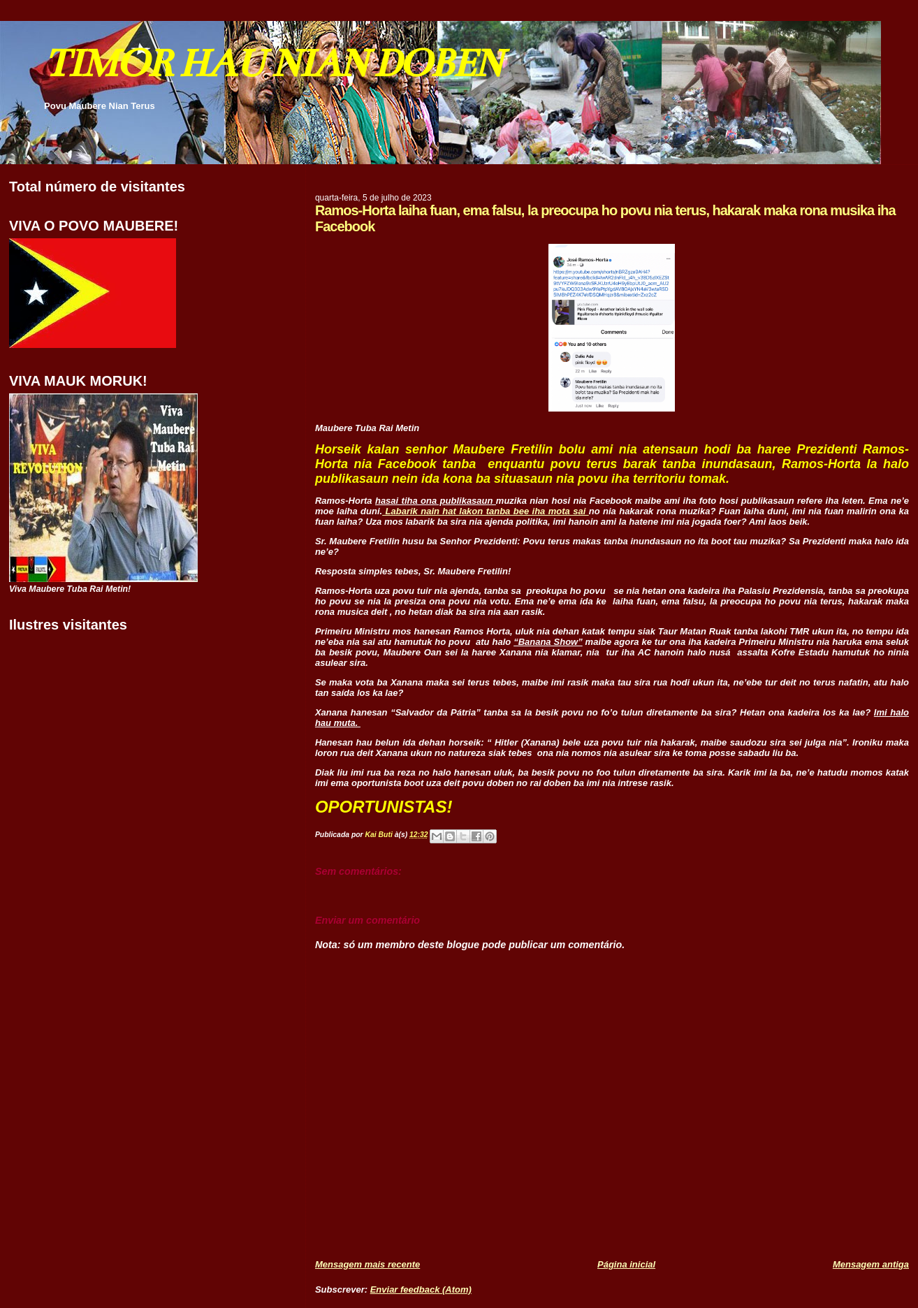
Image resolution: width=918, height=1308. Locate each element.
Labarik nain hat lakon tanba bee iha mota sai (485, 511)
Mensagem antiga (871, 1264)
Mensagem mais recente (367, 1264)
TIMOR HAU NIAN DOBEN (272, 63)
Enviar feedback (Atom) (421, 1289)
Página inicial (626, 1264)
